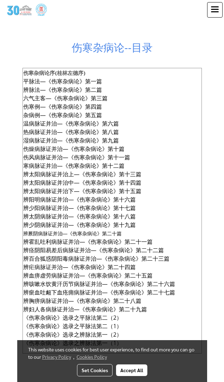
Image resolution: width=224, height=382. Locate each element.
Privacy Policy (56, 357)
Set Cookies (95, 370)
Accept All (131, 370)
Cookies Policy (92, 357)
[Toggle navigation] (215, 10)
